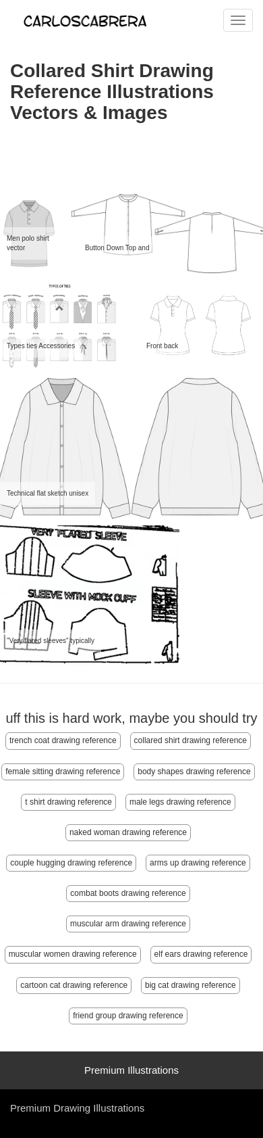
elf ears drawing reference (201, 954)
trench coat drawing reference (63, 740)
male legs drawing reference (180, 802)
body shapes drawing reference (194, 771)
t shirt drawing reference (68, 802)
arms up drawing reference (198, 863)
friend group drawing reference (128, 1015)
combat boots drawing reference (127, 893)
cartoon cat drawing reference (73, 985)
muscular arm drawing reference (128, 923)
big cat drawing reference (190, 985)
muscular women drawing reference (73, 954)
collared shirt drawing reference (190, 740)
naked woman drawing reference (128, 832)
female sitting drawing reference (62, 771)
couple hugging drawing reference (71, 863)
